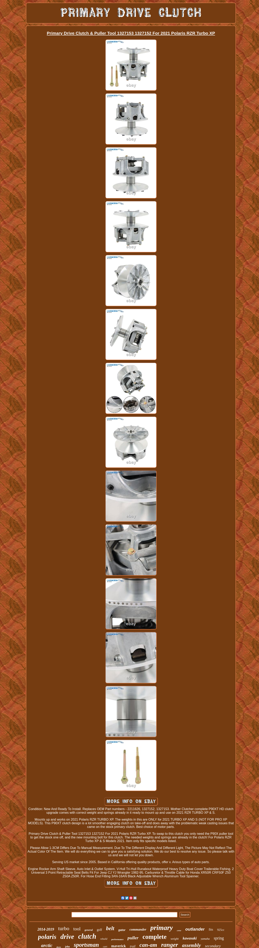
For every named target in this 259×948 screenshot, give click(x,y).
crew (179, 930)
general (89, 929)
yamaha (205, 938)
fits (211, 929)
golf (99, 929)
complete (154, 936)
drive (67, 936)
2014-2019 (45, 929)
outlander (195, 929)
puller (132, 937)
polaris (47, 936)
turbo (63, 928)
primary (161, 927)
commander (138, 929)
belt (110, 928)
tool (77, 928)
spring (219, 938)
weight (175, 938)
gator (121, 930)
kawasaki (190, 938)
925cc (220, 929)
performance (117, 939)
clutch (87, 936)
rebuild (103, 938)
